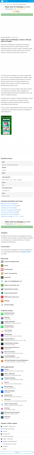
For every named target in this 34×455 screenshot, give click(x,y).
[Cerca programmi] (30, 1)
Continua (17, 452)
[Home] (1, 4)
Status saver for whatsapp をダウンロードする (11, 216)
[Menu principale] (33, 1)
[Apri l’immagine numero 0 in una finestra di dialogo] (6, 125)
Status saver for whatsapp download (9, 212)
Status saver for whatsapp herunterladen (9, 209)
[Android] (4, 4)
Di (9, 8)
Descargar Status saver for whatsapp (9, 214)
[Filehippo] (4, 1)
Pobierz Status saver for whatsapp (8, 203)
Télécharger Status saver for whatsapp (9, 205)
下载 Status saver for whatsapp (7, 207)
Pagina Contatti (26, 251)
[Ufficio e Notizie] (9, 4)
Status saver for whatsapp (17, 7)
